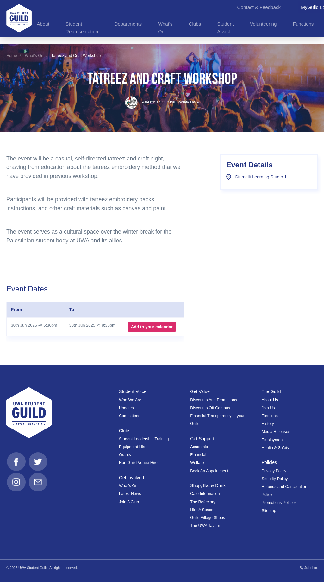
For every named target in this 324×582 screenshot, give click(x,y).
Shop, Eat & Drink (208, 485)
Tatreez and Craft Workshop (76, 55)
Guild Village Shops (207, 518)
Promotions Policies (279, 502)
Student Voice (133, 391)
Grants (125, 455)
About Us (270, 399)
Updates (126, 408)
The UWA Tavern (205, 525)
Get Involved (132, 477)
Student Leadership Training (144, 439)
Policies (269, 462)
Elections (270, 416)
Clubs (125, 430)
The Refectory (202, 502)
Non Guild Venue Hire (138, 462)
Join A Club (129, 502)
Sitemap (269, 510)
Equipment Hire (132, 447)
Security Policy (275, 479)
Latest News (130, 493)
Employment (273, 439)
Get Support (202, 438)
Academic (199, 447)
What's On (34, 55)
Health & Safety (276, 448)
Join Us (268, 408)
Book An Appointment (209, 470)
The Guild (271, 391)
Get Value (200, 391)
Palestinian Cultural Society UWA (162, 102)
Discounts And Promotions (213, 399)
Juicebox (311, 568)
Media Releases (276, 431)
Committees (129, 416)
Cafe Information (205, 493)
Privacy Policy (274, 470)
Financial (198, 455)
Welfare (197, 462)
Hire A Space (201, 510)
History (268, 424)
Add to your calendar (151, 326)
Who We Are (130, 399)
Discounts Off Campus (210, 408)
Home (11, 55)
